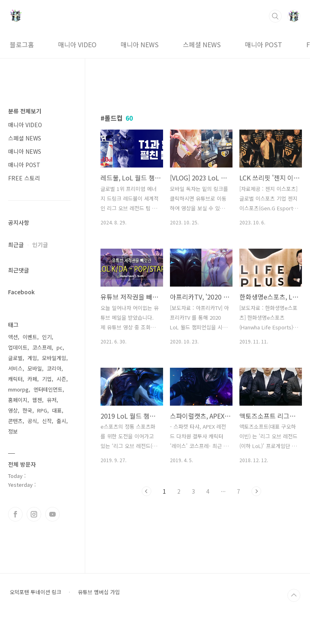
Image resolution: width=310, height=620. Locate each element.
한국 (27, 410)
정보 (13, 431)
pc (60, 347)
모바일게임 (54, 358)
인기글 (40, 245)
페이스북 (15, 514)
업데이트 (17, 347)
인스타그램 (34, 514)
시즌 (61, 379)
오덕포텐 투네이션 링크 (35, 592)
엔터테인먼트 (48, 389)
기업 (47, 379)
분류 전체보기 (24, 111)
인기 (47, 337)
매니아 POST (263, 44)
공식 (32, 421)
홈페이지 (17, 400)
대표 (57, 410)
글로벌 (15, 358)
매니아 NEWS (140, 44)
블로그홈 (22, 44)
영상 (13, 410)
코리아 (54, 368)
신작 (47, 421)
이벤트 (30, 337)
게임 (32, 358)
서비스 (15, 368)
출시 (61, 421)
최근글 (16, 245)
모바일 (34, 368)
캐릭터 (15, 379)
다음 (256, 491)
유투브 (52, 514)
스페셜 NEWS (202, 44)
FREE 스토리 (24, 178)
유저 (52, 400)
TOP (293, 595)
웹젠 (37, 400)
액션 (13, 337)
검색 (275, 16)
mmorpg (18, 389)
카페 (32, 379)
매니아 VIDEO (77, 44)
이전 (146, 491)
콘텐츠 (15, 421)
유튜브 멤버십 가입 (99, 592)
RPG (42, 410)
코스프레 (42, 347)
